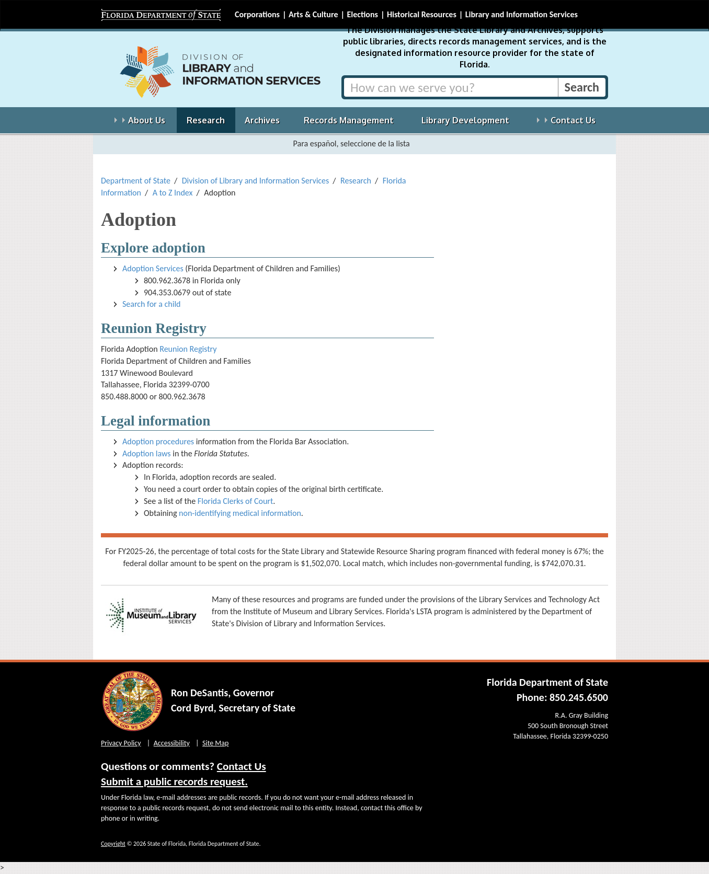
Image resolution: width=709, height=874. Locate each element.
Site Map (215, 743)
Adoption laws (146, 453)
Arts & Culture (313, 14)
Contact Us (241, 766)
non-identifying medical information (240, 513)
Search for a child (151, 304)
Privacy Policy (121, 743)
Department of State (135, 181)
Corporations (257, 14)
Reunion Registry (187, 349)
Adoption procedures (158, 441)
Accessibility (172, 743)
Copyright (113, 843)
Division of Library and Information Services (255, 181)
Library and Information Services (521, 14)
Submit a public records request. (174, 781)
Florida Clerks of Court (235, 501)
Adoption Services (153, 268)
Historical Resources (421, 14)
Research (355, 181)
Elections (362, 14)
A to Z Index (173, 193)
